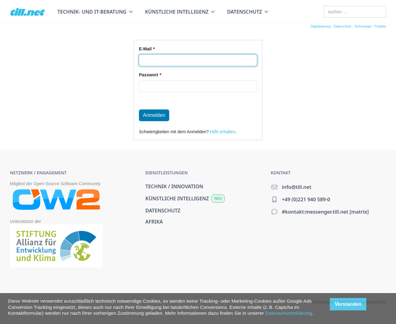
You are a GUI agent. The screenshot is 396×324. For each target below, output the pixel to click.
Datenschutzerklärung (288, 313)
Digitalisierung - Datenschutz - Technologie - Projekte (348, 26)
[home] (27, 12)
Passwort (150, 74)
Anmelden (154, 115)
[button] (95, 11)
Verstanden (348, 304)
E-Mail (147, 48)
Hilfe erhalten (223, 131)
